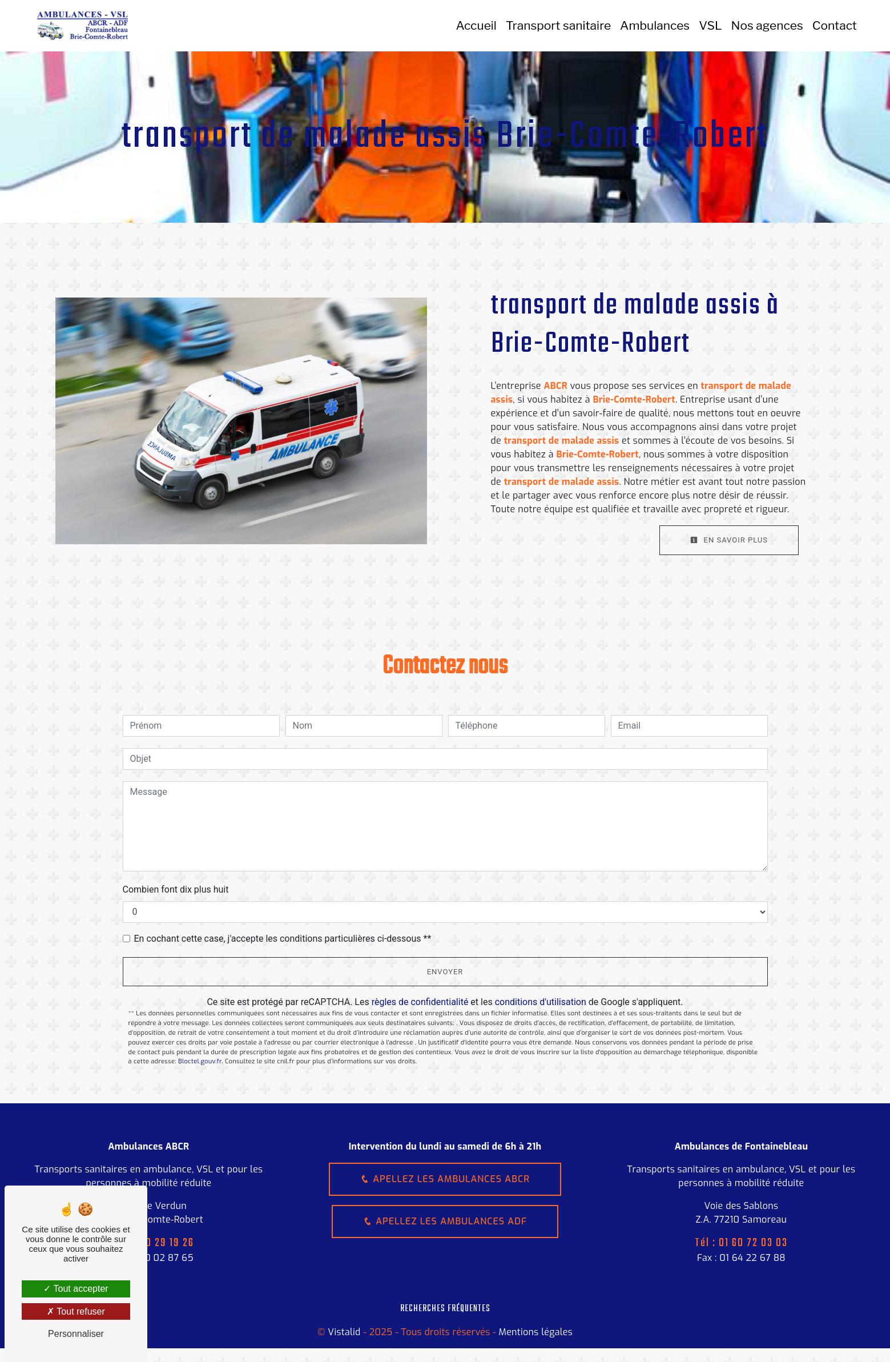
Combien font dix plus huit (176, 889)
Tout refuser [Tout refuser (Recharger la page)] (76, 1311)
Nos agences (767, 25)
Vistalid (344, 1332)
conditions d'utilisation (540, 1002)
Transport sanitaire (558, 25)
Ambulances (655, 25)
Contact (834, 25)
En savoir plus (729, 540)
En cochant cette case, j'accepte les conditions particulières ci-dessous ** (283, 938)
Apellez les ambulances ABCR (445, 1179)
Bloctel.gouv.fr (200, 1061)
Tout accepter (75, 1288)
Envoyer (445, 971)
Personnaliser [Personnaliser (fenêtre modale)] (76, 1334)
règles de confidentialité (420, 1002)
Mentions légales (534, 1332)
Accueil (476, 25)
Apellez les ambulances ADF (445, 1221)
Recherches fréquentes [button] (445, 1308)
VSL (710, 25)
